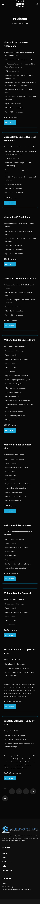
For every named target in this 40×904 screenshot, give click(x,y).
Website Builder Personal (17, 593)
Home (14, 23)
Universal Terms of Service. (17, 841)
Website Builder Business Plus (17, 446)
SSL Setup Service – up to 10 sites (19, 723)
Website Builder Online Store (19, 340)
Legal (4, 883)
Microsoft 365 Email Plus (17, 217)
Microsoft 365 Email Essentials (20, 278)
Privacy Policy (7, 886)
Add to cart (9, 122)
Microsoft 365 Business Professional (16, 44)
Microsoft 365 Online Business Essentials (20, 139)
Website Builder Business (17, 525)
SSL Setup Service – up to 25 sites (19, 651)
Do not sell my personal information (16, 890)
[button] (37, 4)
